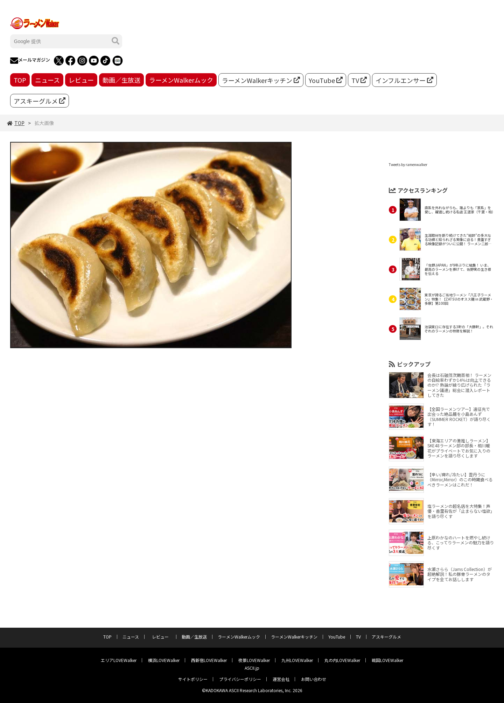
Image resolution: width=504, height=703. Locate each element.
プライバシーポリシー (240, 679)
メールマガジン (30, 60)
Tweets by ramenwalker (408, 164)
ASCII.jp (252, 668)
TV (359, 80)
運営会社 (281, 679)
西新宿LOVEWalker (209, 660)
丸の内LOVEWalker (342, 660)
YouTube (326, 80)
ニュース (47, 79)
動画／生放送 (121, 79)
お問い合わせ (313, 679)
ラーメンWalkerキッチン (261, 80)
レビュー (81, 79)
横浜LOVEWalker (164, 660)
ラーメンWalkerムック (181, 79)
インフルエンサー (404, 80)
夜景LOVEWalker (254, 660)
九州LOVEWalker (297, 660)
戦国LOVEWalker (387, 660)
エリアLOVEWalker (118, 660)
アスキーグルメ (39, 100)
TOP (20, 79)
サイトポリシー (193, 679)
